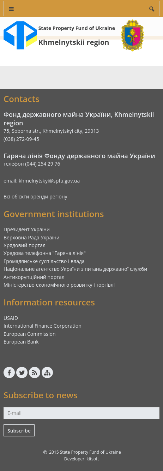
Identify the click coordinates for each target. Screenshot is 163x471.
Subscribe (19, 430)
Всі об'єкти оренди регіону (35, 196)
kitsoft (92, 459)
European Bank (21, 341)
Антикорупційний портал (34, 277)
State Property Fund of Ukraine (76, 28)
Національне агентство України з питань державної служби (75, 269)
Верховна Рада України (32, 237)
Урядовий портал (25, 245)
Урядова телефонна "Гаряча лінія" (45, 253)
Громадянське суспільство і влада (44, 261)
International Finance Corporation (43, 325)
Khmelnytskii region (73, 42)
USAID (11, 318)
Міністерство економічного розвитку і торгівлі (59, 284)
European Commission (30, 333)
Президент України (27, 229)
